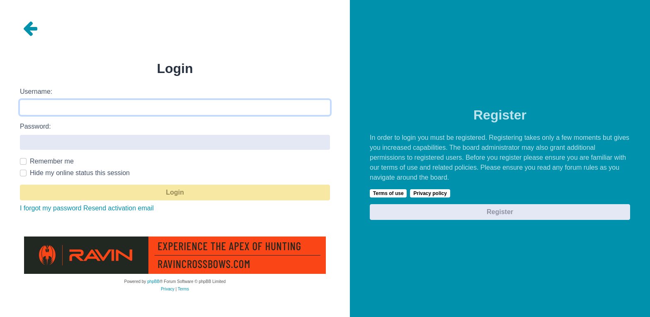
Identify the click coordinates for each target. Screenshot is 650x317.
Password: (35, 126)
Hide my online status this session (80, 172)
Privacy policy (430, 193)
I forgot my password (51, 208)
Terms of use (388, 193)
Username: (36, 91)
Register (500, 211)
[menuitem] (168, 289)
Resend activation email (118, 208)
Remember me (52, 161)
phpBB (153, 281)
